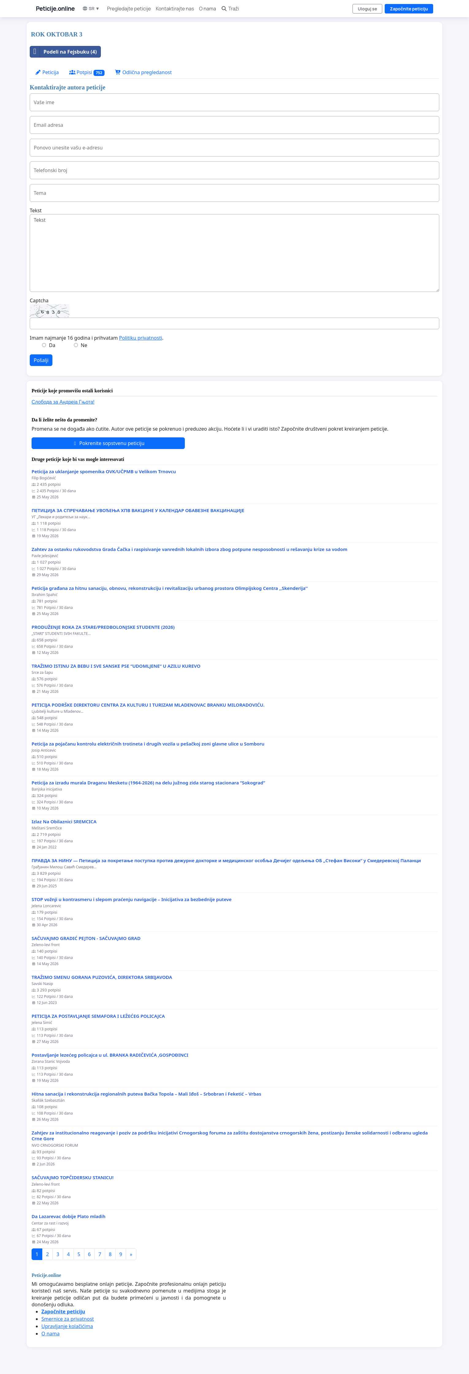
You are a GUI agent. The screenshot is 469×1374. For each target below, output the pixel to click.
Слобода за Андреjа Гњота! (63, 402)
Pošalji (41, 360)
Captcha (39, 300)
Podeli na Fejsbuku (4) (63, 51)
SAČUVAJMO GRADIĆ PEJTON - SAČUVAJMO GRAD (86, 938)
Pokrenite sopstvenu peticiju (108, 443)
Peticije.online (55, 9)
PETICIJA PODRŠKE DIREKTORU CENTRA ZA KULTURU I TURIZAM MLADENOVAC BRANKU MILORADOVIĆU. (148, 705)
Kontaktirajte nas (175, 8)
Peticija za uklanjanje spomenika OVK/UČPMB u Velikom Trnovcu (104, 471)
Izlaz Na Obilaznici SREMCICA (64, 822)
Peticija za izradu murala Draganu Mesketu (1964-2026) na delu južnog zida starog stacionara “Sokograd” (148, 783)
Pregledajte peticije (129, 8)
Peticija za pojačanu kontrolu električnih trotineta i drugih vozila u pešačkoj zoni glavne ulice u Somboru (148, 744)
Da (52, 345)
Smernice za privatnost (67, 1318)
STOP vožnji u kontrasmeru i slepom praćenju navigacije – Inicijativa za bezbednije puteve (132, 899)
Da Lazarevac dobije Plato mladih (68, 1216)
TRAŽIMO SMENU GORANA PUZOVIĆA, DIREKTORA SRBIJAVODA (102, 977)
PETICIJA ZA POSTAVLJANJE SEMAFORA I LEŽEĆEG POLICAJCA (98, 1016)
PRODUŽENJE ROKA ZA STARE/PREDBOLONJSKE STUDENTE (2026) (103, 627)
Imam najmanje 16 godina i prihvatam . (96, 337)
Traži (230, 8)
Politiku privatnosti (140, 337)
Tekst (36, 210)
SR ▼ (91, 8)
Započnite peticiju (409, 9)
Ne (84, 345)
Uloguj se (367, 9)
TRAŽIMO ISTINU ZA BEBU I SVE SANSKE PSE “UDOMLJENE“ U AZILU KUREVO (116, 666)
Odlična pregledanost (143, 72)
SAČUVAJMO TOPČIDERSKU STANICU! (72, 1177)
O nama (207, 8)
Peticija (47, 72)
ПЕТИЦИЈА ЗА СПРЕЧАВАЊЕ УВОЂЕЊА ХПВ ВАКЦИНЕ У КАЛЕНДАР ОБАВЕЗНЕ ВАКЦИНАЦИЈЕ (138, 510)
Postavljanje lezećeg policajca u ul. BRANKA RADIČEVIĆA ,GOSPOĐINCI (110, 1055)
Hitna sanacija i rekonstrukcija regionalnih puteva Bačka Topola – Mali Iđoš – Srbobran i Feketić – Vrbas (146, 1094)
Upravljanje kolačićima (67, 1326)
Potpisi (87, 72)
